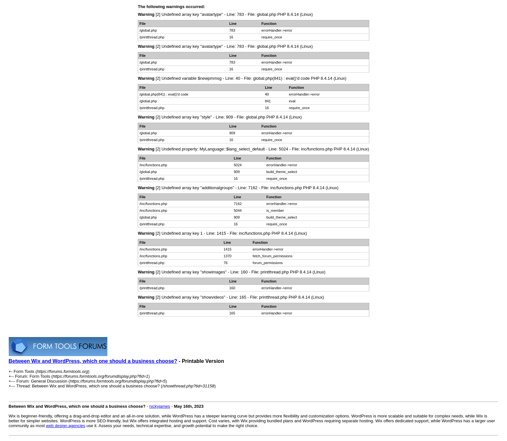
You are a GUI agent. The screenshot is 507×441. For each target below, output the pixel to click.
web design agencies (65, 425)
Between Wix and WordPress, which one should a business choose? (93, 361)
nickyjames (159, 406)
